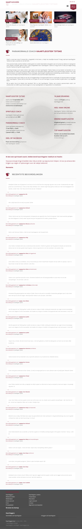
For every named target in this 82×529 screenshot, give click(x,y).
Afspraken (32, 499)
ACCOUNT (73, 7)
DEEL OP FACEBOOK (14, 138)
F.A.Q (7, 503)
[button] (68, 6)
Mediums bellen (10, 497)
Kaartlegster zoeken (34, 495)
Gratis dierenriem (34, 43)
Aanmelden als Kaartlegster (14, 515)
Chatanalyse (32, 497)
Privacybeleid (9, 505)
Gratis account (10, 501)
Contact (31, 503)
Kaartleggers (9, 495)
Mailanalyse (9, 499)
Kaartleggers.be (10, 521)
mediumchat (9, 105)
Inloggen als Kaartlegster (48, 515)
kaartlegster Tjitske (18, 195)
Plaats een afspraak (11, 25)
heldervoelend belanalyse (13, 101)
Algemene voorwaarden (35, 505)
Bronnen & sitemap (12, 508)
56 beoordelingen (59, 138)
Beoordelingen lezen (59, 25)
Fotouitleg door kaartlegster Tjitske (39, 25)
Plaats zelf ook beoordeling (13, 43)
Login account (33, 501)
